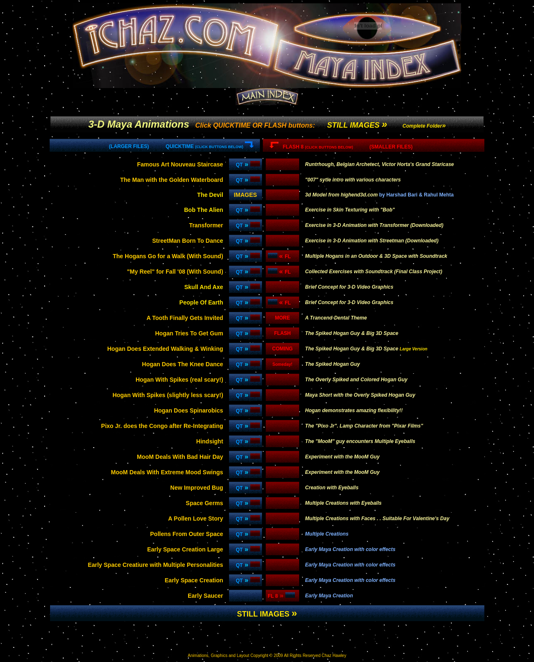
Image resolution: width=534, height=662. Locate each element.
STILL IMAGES (357, 125)
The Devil (210, 194)
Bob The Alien (203, 209)
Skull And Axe (203, 287)
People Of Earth (201, 302)
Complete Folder (422, 126)
